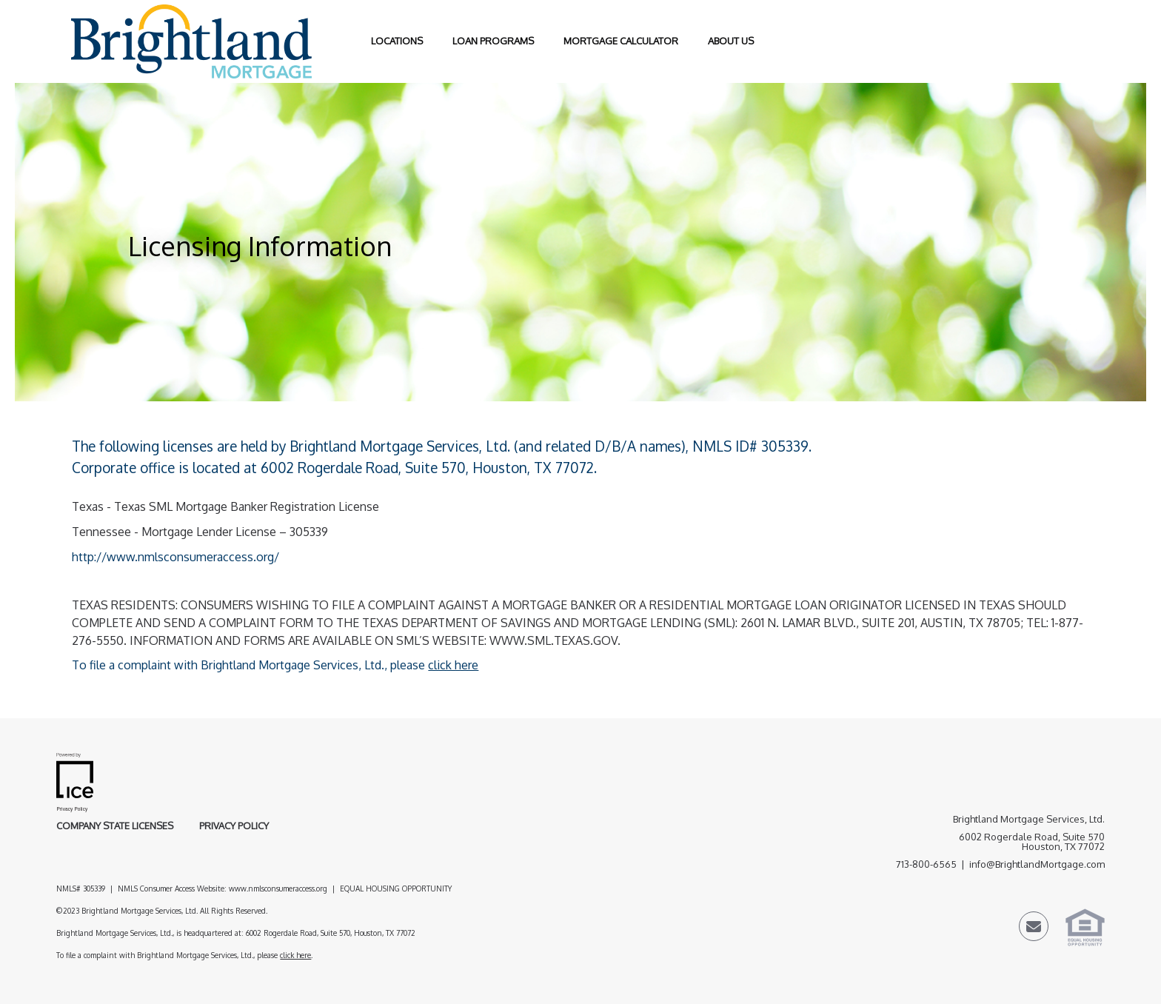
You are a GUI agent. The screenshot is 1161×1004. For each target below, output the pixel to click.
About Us (731, 41)
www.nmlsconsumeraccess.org (278, 888)
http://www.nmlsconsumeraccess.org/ (175, 556)
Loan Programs (493, 41)
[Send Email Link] (1033, 928)
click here (453, 664)
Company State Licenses (114, 825)
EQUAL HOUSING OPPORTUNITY (397, 888)
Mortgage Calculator (620, 41)
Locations (397, 41)
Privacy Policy (234, 825)
